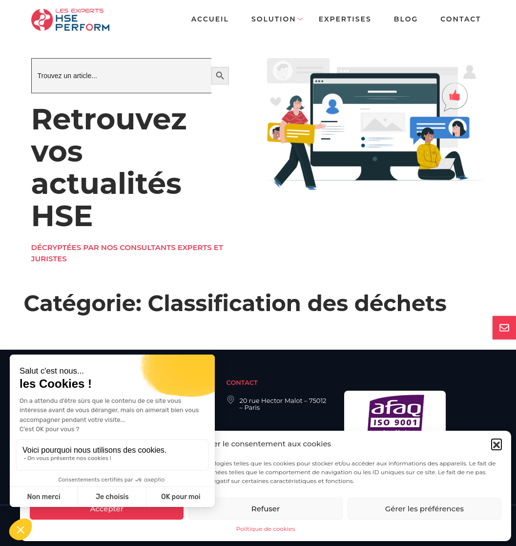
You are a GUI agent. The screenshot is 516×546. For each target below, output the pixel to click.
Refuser (265, 508)
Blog (406, 19)
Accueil (210, 19)
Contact (460, 19)
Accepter (106, 508)
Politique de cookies (265, 528)
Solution (273, 19)
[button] (496, 444)
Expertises (345, 19)
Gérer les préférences (424, 508)
